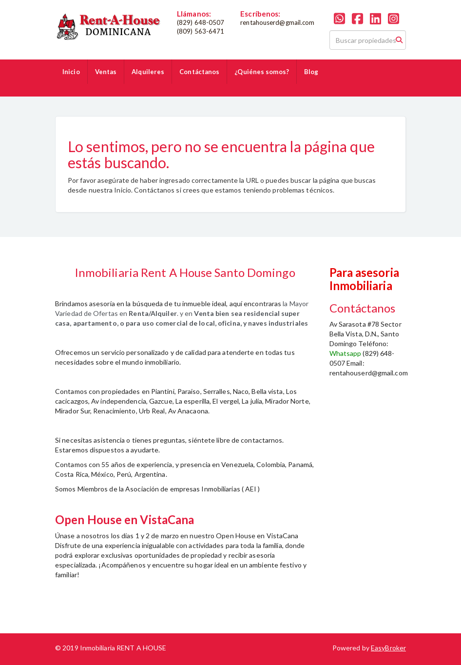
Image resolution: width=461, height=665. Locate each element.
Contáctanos (199, 72)
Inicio (71, 72)
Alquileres (148, 72)
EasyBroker (388, 648)
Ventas (106, 72)
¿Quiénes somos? (261, 72)
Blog (311, 72)
